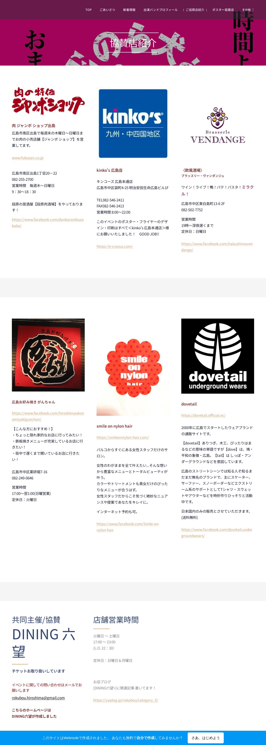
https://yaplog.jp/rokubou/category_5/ (125, 699)
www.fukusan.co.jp (27, 157)
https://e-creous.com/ (115, 246)
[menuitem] (80, 10)
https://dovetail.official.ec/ (203, 415)
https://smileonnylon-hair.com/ (123, 437)
